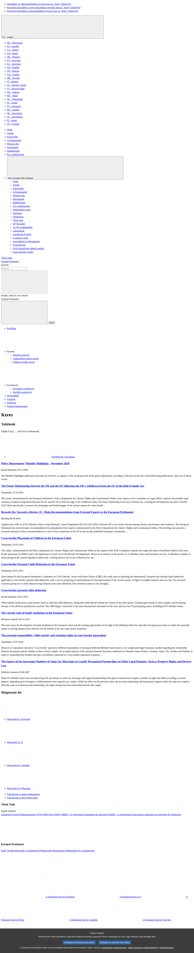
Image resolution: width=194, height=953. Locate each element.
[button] (100, 341)
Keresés (5, 265)
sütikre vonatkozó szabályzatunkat (142, 951)
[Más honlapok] (65, 168)
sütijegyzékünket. (167, 951)
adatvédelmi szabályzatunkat (114, 951)
